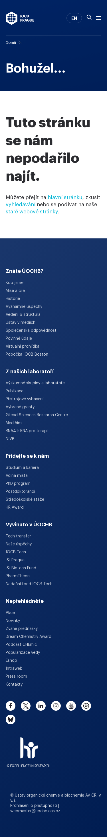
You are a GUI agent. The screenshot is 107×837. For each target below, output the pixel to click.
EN (74, 18)
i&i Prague (15, 560)
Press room (16, 677)
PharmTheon (18, 576)
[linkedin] (41, 706)
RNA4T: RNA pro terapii (27, 431)
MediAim (14, 423)
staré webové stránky (32, 211)
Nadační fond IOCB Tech (29, 584)
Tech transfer (18, 536)
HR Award (15, 508)
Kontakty (14, 684)
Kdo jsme (14, 283)
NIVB (10, 439)
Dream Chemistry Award (28, 637)
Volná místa (17, 476)
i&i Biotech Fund (21, 568)
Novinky (13, 621)
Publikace (14, 391)
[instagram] (56, 706)
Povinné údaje (19, 339)
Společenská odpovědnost (31, 331)
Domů (11, 42)
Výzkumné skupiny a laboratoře (35, 383)
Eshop (11, 661)
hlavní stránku (65, 197)
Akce (10, 613)
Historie (13, 299)
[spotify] (86, 706)
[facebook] (10, 706)
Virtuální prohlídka (22, 347)
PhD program (18, 484)
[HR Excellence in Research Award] (28, 748)
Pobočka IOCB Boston (27, 354)
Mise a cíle (15, 291)
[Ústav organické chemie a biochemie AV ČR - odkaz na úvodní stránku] (20, 18)
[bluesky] (10, 719)
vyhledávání (20, 204)
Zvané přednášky (22, 629)
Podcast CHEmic (21, 645)
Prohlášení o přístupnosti (34, 806)
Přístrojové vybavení (24, 399)
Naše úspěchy (19, 544)
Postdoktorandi (20, 492)
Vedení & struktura (23, 315)
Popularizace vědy (23, 653)
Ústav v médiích (20, 323)
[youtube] (71, 706)
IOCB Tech (16, 552)
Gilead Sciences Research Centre (37, 415)
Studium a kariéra (22, 468)
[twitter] (26, 706)
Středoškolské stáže (25, 500)
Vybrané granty (20, 407)
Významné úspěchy (24, 307)
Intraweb (14, 669)
